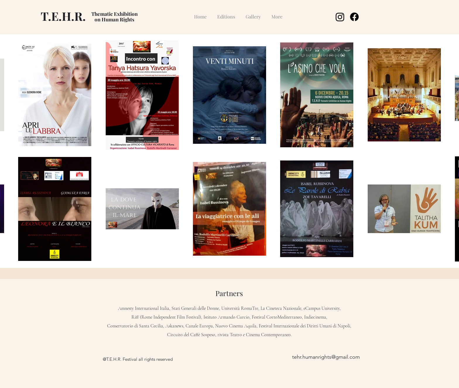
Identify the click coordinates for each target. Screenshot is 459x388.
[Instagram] (340, 17)
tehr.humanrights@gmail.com (326, 357)
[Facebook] (354, 17)
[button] (226, 14)
